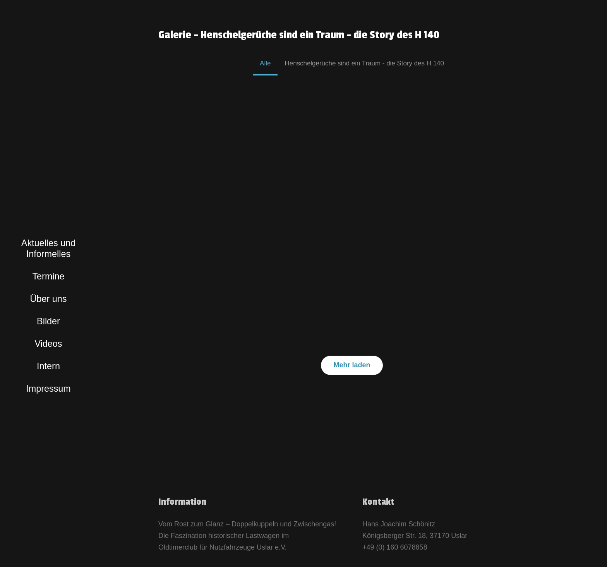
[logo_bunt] (48, 195)
